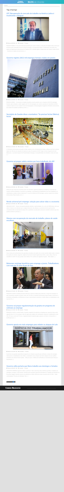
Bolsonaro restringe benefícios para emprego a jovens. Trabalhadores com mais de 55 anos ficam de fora (27, 266)
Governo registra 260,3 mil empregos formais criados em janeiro (31, 58)
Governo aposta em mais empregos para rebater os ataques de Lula (32, 326)
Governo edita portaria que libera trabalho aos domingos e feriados (32, 368)
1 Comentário (21, 205)
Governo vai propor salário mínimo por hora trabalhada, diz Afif (30, 161)
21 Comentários (21, 353)
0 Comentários (21, 43)
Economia (26, 43)
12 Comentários (21, 146)
